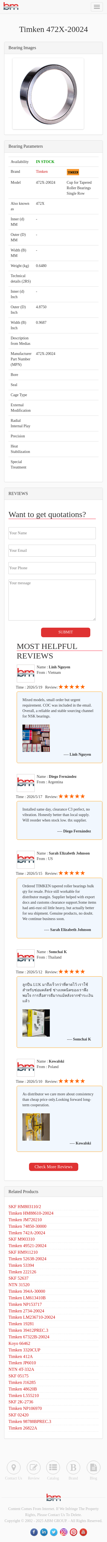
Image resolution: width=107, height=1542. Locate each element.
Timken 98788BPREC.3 (29, 1421)
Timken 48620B (22, 1389)
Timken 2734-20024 (26, 1311)
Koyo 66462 (19, 1343)
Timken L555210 (23, 1395)
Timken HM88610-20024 (30, 1213)
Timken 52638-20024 (27, 1258)
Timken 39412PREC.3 (28, 1330)
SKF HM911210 (23, 1252)
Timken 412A (20, 1356)
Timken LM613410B (27, 1297)
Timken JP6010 (22, 1362)
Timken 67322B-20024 (28, 1337)
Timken (42, 172)
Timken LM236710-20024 (31, 1317)
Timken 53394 (21, 1265)
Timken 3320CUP (24, 1350)
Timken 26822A (22, 1428)
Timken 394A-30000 (26, 1291)
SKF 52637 (18, 1278)
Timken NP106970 (25, 1408)
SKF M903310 (21, 1239)
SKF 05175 (18, 1376)
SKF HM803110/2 (24, 1206)
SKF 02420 (18, 1415)
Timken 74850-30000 (27, 1226)
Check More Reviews (53, 1166)
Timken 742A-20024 (26, 1232)
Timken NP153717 (25, 1304)
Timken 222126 (22, 1272)
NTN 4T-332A (21, 1369)
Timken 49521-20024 (27, 1245)
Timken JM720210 (25, 1219)
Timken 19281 (21, 1323)
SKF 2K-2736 (20, 1401)
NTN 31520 (19, 1284)
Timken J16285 (22, 1382)
